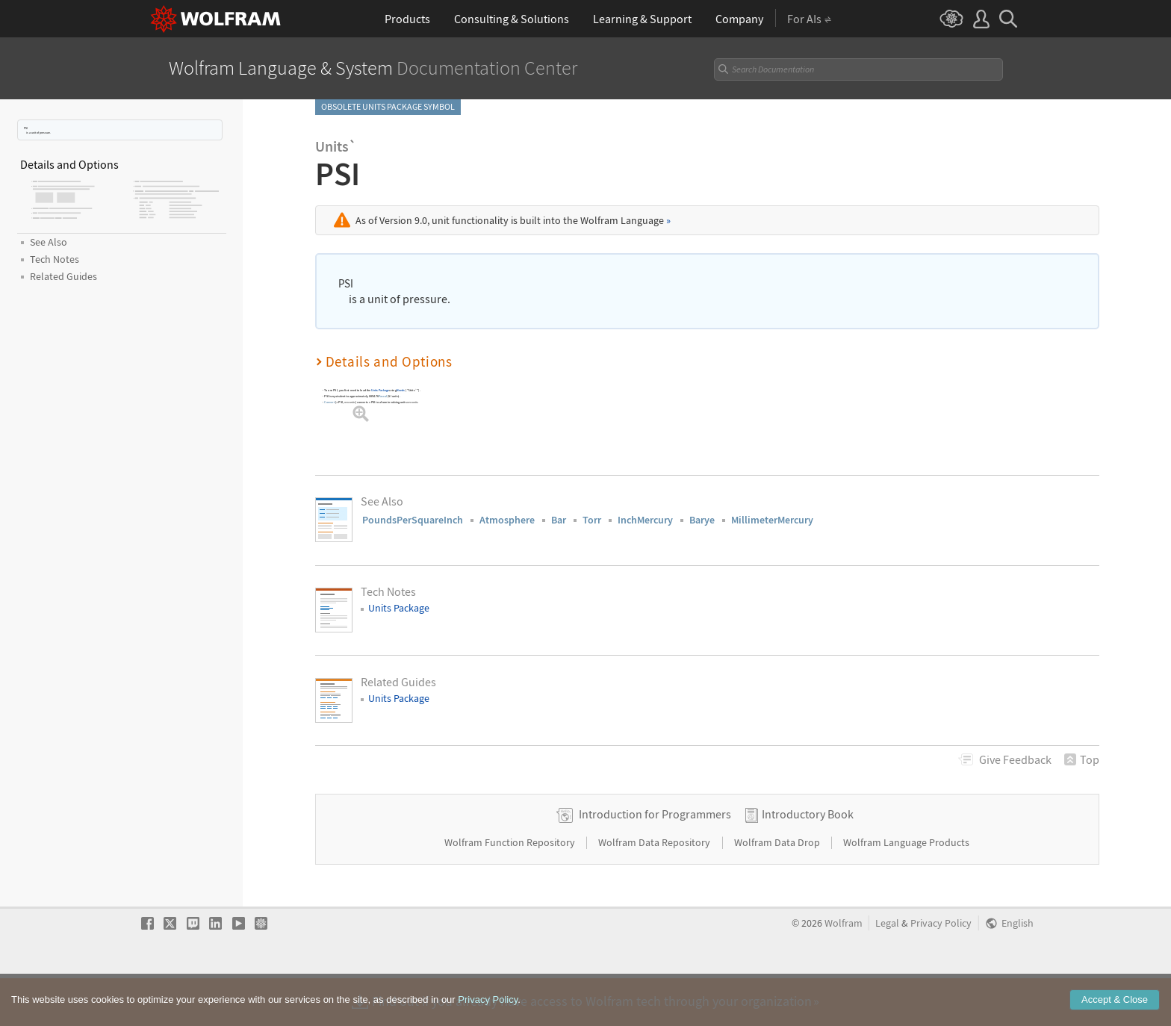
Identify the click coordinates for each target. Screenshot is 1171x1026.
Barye (702, 519)
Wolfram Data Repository (655, 890)
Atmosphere (507, 519)
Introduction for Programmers (655, 861)
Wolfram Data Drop (778, 890)
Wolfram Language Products (906, 890)
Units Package (380, 390)
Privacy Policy (941, 971)
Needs (401, 390)
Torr (592, 519)
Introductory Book (808, 861)
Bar (558, 519)
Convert (329, 402)
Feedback (1015, 759)
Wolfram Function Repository (510, 890)
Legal (887, 971)
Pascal (383, 396)
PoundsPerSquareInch (412, 519)
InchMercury (645, 519)
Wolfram (843, 971)
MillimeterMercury (772, 519)
